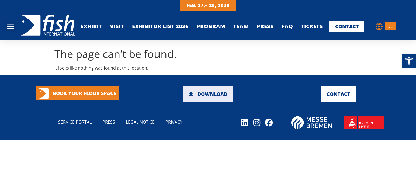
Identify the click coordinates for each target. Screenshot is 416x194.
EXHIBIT (91, 26)
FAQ (287, 26)
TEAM (241, 26)
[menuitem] (390, 26)
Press (265, 26)
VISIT (117, 26)
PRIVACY (173, 122)
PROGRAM (211, 26)
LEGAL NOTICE (140, 122)
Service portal (75, 122)
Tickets (312, 26)
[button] (409, 61)
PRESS (108, 122)
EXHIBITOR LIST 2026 (160, 26)
